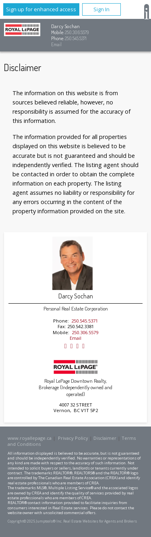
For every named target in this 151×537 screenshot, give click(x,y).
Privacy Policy (73, 438)
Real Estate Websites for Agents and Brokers (100, 521)
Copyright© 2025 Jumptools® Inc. (35, 521)
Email (56, 44)
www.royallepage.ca (30, 438)
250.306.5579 (77, 32)
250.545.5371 (76, 38)
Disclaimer (104, 438)
